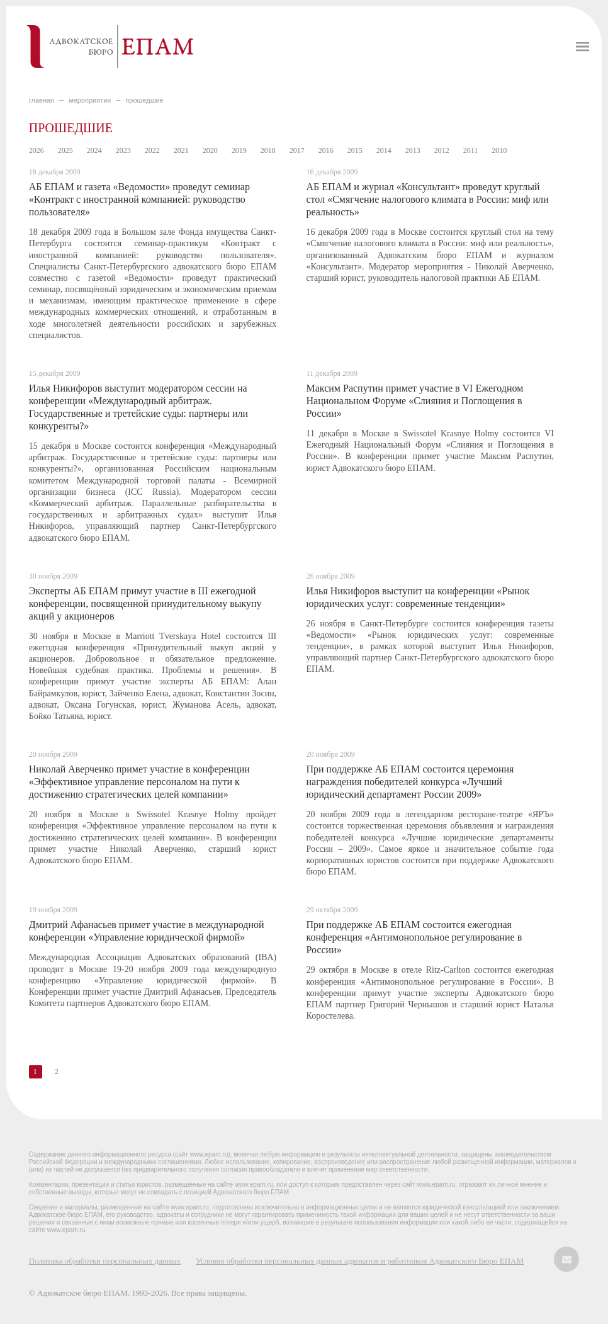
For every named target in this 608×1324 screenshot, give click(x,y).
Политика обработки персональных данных (105, 1260)
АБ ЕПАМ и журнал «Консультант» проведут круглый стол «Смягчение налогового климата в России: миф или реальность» (427, 199)
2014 (383, 150)
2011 (470, 150)
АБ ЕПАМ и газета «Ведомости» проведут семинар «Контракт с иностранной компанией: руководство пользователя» (139, 199)
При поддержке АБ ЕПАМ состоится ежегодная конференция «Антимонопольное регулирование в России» (414, 937)
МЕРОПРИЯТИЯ (90, 100)
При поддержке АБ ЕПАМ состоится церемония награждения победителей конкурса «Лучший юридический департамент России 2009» (410, 782)
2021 (181, 150)
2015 (355, 150)
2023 (123, 150)
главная (41, 100)
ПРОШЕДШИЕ (144, 100)
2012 (441, 150)
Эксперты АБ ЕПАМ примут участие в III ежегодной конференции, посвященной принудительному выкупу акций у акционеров (145, 603)
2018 (268, 150)
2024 (94, 150)
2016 (326, 150)
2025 (65, 150)
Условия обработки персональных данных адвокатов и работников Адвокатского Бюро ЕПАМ (360, 1260)
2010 (499, 150)
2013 (412, 150)
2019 (239, 150)
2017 (297, 150)
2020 (210, 150)
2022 (152, 150)
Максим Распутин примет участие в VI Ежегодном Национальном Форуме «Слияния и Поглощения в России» (414, 401)
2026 (36, 150)
